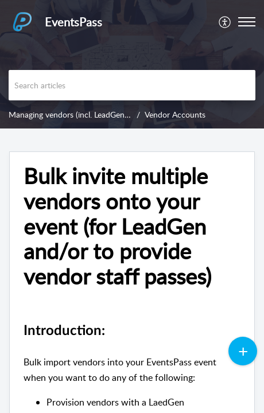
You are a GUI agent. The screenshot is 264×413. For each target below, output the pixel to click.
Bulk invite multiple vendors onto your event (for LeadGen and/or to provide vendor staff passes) (117, 226)
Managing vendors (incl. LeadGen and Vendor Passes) (102, 114)
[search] (132, 85)
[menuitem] (225, 22)
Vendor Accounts (175, 114)
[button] (246, 21)
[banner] (132, 64)
